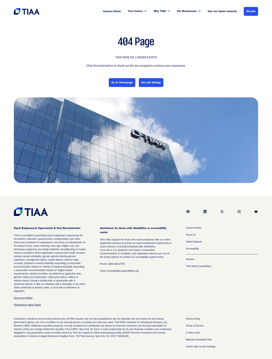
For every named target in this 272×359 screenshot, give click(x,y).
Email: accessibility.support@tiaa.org (119, 271)
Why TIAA (162, 11)
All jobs (251, 11)
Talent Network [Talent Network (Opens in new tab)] (194, 242)
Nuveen (190, 259)
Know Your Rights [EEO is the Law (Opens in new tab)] (23, 298)
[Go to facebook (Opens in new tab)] (188, 212)
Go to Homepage (122, 82)
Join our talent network (222, 11)
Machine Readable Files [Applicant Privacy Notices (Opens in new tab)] (199, 340)
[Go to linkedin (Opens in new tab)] (205, 212)
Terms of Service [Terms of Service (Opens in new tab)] (195, 326)
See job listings (151, 82)
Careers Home (112, 11)
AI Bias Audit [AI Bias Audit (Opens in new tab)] (192, 333)
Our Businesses (189, 11)
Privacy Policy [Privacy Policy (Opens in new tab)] (193, 319)
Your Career (137, 11)
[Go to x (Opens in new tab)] (222, 212)
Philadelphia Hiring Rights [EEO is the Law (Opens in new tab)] (27, 305)
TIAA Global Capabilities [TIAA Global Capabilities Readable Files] (198, 266)
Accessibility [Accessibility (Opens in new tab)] (192, 249)
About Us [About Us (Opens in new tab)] (191, 235)
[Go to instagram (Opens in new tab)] (239, 212)
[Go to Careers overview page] (27, 11)
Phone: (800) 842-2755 (112, 264)
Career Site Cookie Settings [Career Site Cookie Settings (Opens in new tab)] (200, 347)
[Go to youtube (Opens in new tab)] (256, 212)
